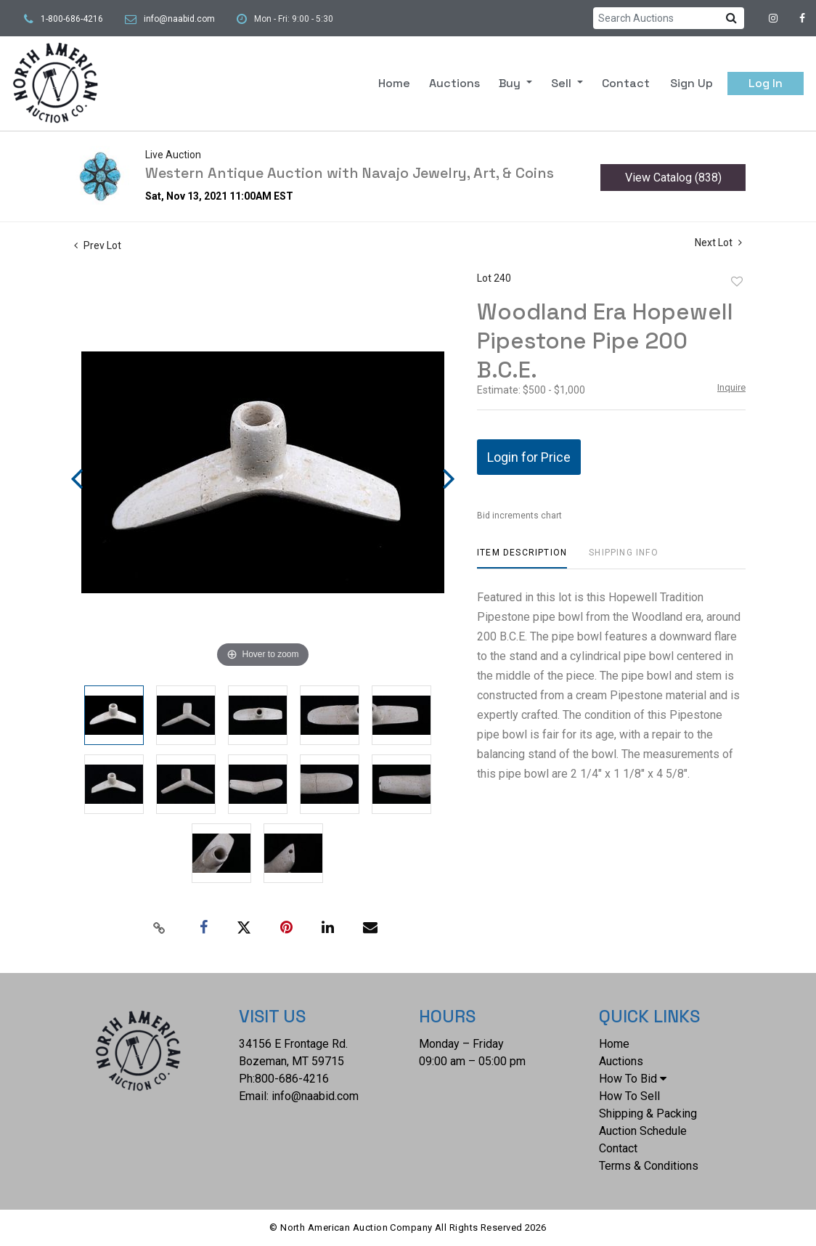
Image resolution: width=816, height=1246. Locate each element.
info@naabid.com (179, 19)
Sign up (691, 83)
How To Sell (629, 1096)
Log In (765, 83)
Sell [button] (562, 83)
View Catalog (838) (673, 177)
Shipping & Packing (648, 1113)
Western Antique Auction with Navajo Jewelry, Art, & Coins (349, 172)
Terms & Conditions (648, 1166)
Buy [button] (511, 83)
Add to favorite (737, 282)
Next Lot (718, 242)
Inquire (731, 387)
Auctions (454, 83)
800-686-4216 (292, 1079)
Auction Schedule (643, 1131)
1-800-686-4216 (72, 19)
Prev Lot (97, 245)
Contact (626, 83)
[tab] (522, 558)
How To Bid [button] (632, 1079)
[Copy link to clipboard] (159, 928)
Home (394, 83)
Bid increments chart (519, 515)
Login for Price (529, 457)
